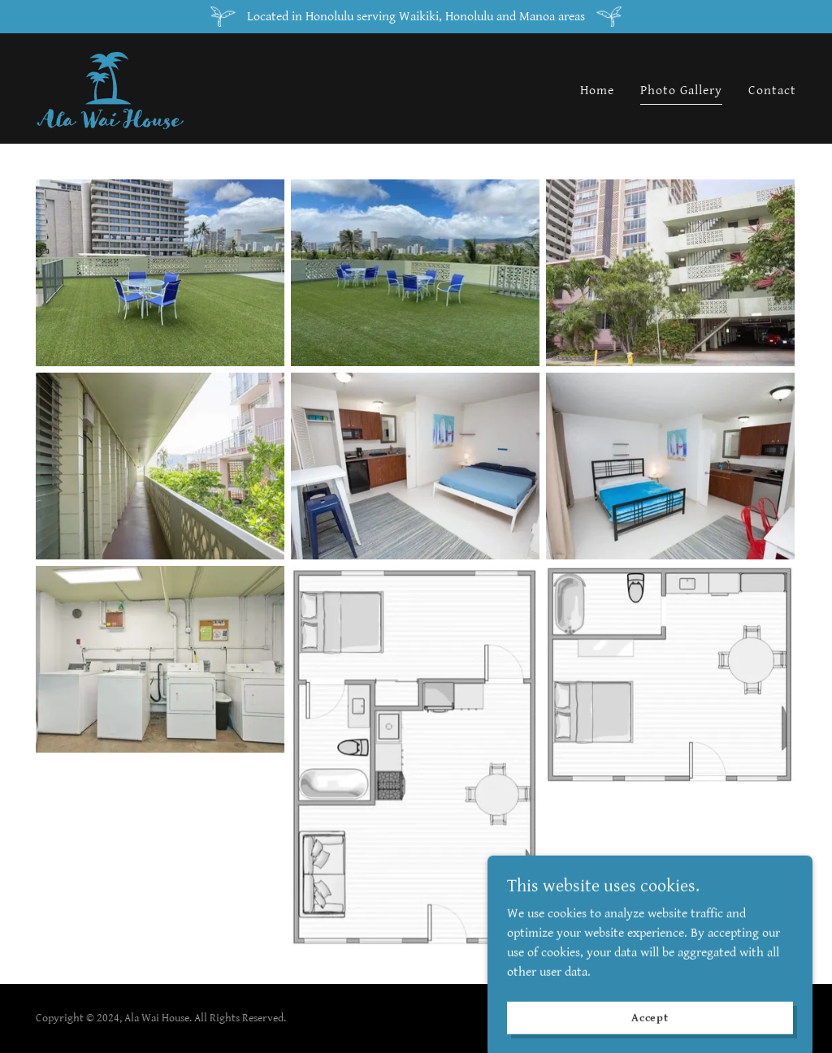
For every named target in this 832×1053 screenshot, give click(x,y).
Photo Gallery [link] (681, 90)
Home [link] (597, 90)
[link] (110, 88)
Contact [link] (772, 90)
